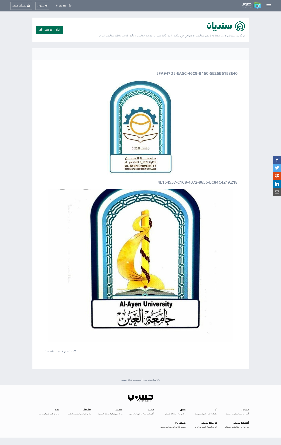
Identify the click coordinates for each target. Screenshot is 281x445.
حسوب (124, 380)
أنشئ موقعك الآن (49, 29)
